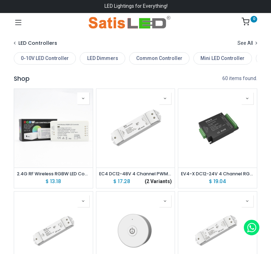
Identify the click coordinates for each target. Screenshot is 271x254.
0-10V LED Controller (45, 58)
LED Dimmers (102, 58)
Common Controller (159, 58)
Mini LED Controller (222, 58)
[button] (83, 98)
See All (247, 43)
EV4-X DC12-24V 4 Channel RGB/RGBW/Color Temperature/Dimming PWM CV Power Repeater (217, 174)
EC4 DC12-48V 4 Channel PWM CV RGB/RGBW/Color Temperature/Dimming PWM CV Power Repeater (135, 174)
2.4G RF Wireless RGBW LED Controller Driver (53, 174)
